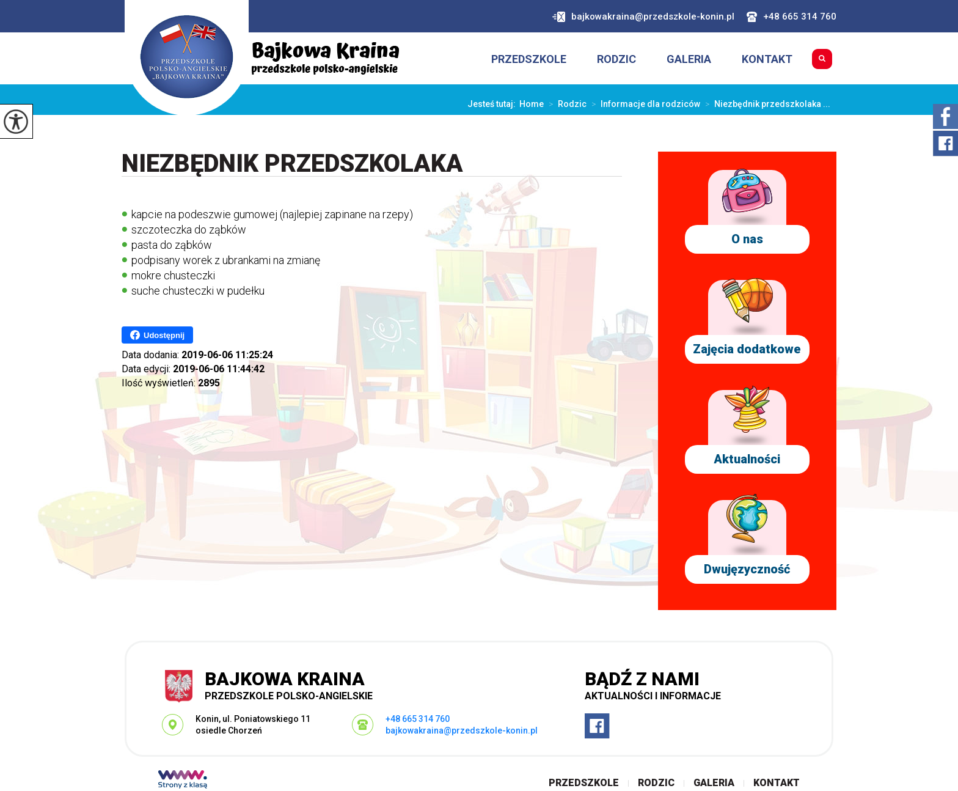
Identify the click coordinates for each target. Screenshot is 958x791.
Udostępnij (157, 335)
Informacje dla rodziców (643, 104)
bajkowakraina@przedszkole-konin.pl (643, 17)
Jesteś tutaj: (493, 104)
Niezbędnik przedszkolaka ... (765, 104)
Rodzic (616, 59)
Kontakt (767, 59)
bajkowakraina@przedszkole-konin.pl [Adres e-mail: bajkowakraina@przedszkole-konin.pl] (462, 730)
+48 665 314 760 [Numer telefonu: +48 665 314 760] (418, 719)
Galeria (689, 59)
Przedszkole (528, 59)
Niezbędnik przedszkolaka (292, 164)
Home (531, 104)
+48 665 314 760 (791, 17)
